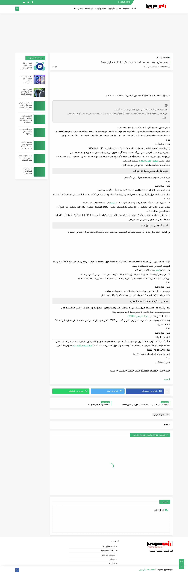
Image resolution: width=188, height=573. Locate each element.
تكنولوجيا (111, 9)
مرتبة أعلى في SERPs (138, 316)
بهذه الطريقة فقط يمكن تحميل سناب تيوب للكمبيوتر (25, 158)
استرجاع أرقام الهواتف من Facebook (27, 171)
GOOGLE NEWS (124, 2)
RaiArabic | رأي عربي (147, 570)
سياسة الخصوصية (108, 551)
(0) (54, 67)
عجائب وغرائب (100, 9)
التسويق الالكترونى (162, 57)
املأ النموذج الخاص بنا (82, 346)
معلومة (126, 9)
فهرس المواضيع (108, 555)
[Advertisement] (94, 33)
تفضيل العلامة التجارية (148, 161)
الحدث (133, 9)
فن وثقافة (89, 9)
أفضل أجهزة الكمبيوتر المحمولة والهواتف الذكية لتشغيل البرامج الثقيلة (25, 94)
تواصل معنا (78, 9)
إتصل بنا (112, 563)
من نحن (112, 559)
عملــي (119, 9)
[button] (145, 391)
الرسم (112, 203)
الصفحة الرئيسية (109, 546)
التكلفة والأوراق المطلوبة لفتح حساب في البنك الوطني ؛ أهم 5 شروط (26, 146)
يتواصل (157, 270)
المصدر (167, 379)
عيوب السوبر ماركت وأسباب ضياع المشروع (25, 131)
